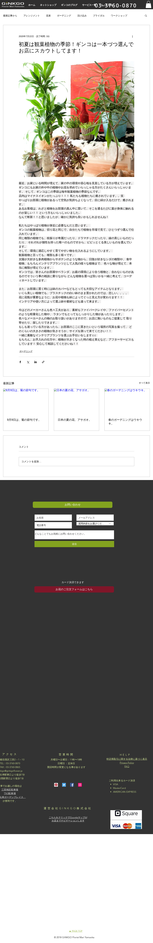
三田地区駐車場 (9, 789)
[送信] (74, 544)
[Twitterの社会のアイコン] (64, 785)
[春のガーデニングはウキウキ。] (127, 401)
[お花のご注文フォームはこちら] (74, 589)
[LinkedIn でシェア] (35, 361)
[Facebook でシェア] (20, 361)
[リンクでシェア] (43, 361)
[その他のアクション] (132, 36)
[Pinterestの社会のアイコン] (56, 785)
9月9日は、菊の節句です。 (24, 419)
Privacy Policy (127, 762)
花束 (48, 15)
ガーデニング (64, 15)
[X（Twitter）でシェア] (27, 361)
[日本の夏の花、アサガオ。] (76, 401)
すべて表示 (144, 383)
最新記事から (10, 15)
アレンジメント (31, 15)
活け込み (82, 15)
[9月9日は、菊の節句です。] (25, 401)
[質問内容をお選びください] (95, 523)
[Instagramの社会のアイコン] (80, 785)
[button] (148, 4)
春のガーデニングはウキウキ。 (125, 421)
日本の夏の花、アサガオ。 (74, 419)
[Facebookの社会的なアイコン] (72, 785)
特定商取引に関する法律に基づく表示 (126, 758)
